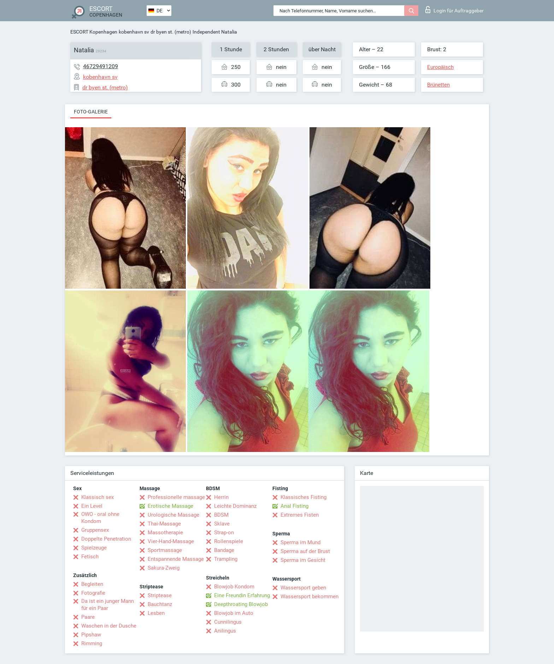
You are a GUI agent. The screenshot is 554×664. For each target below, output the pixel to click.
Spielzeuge (94, 548)
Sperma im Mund (300, 542)
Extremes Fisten (300, 515)
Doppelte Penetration (106, 539)
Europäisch (440, 67)
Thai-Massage (164, 524)
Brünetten (438, 85)
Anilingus (225, 631)
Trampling (225, 559)
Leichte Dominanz (235, 506)
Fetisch (90, 556)
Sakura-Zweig (163, 568)
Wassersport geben (303, 587)
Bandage (224, 550)
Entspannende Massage (176, 559)
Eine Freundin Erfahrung (242, 595)
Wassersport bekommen (309, 596)
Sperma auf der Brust (305, 551)
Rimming (91, 643)
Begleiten (92, 584)
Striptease (160, 595)
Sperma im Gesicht (303, 560)
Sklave (222, 524)
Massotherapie (165, 532)
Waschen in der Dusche (108, 626)
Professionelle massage (176, 497)
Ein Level (91, 506)
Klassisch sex (97, 497)
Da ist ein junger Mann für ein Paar (107, 604)
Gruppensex (95, 530)
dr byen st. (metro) (171, 32)
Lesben (156, 613)
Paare (88, 617)
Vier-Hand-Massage (171, 541)
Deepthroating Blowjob (241, 604)
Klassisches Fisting (303, 497)
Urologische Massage (173, 515)
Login (454, 9)
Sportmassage (165, 550)
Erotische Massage (170, 506)
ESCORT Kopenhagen (93, 32)
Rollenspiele (228, 541)
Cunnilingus (228, 622)
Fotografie (93, 593)
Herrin (221, 497)
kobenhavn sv (134, 32)
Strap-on (224, 532)
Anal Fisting (294, 506)
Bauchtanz (160, 604)
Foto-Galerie (91, 111)
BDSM (221, 515)
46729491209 (100, 66)
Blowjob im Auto (233, 613)
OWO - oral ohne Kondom (100, 517)
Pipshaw (91, 634)
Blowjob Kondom (234, 586)
